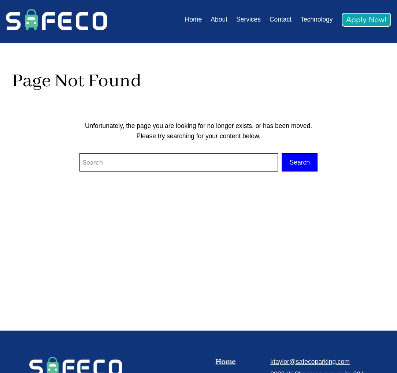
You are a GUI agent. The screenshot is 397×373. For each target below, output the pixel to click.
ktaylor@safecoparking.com (310, 361)
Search (299, 162)
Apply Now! (366, 19)
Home (225, 361)
